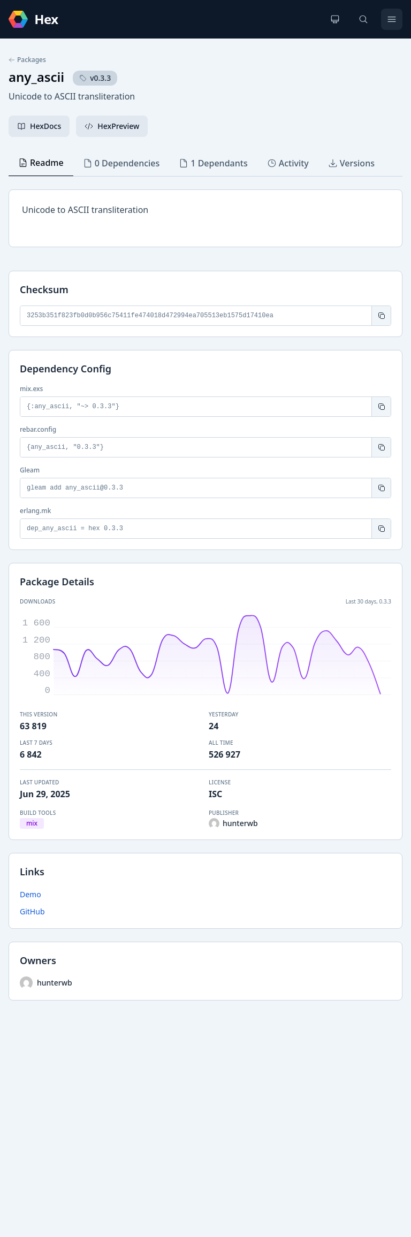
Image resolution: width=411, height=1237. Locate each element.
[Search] (363, 19)
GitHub (32, 911)
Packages (27, 60)
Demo (30, 894)
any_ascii (36, 77)
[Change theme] (335, 19)
